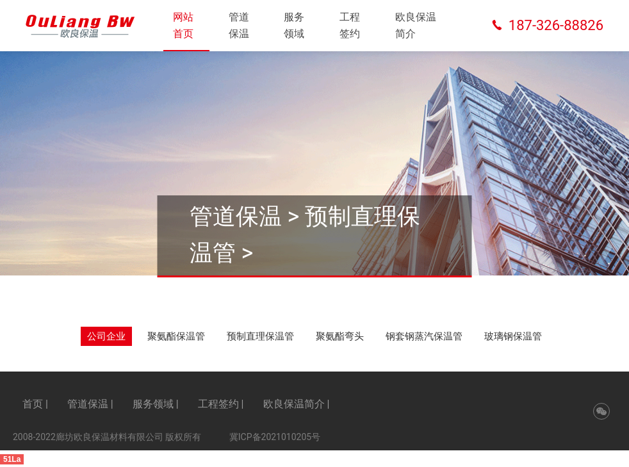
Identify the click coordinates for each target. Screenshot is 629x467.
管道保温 (239, 25)
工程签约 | (221, 404)
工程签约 (349, 25)
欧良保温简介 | (296, 404)
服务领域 (294, 25)
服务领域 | (156, 404)
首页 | (35, 404)
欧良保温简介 (415, 25)
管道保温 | (90, 404)
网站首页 (183, 25)
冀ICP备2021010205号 (274, 437)
